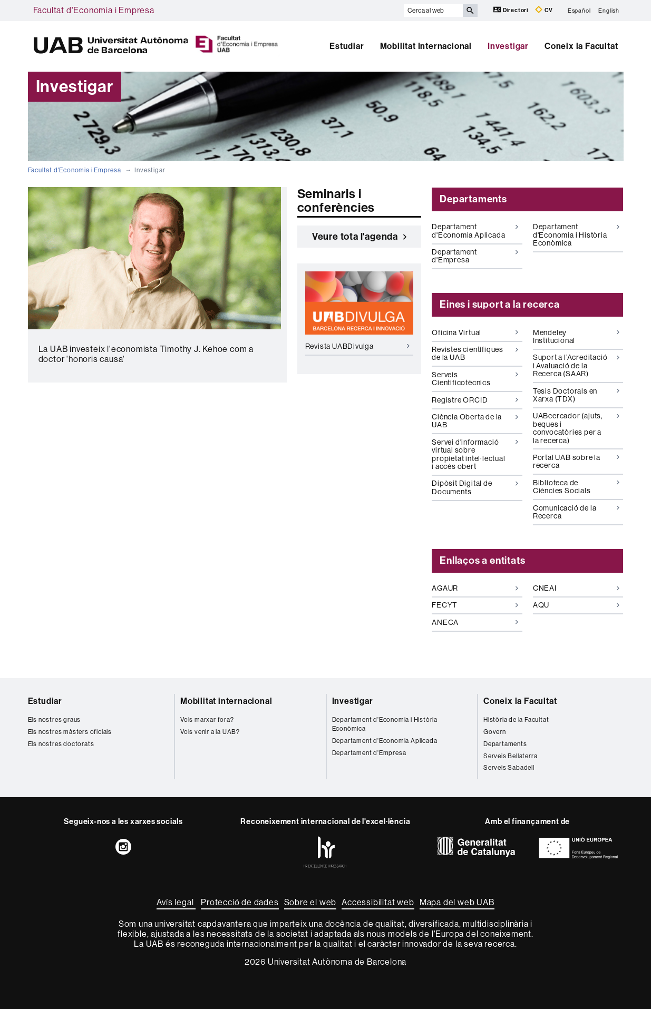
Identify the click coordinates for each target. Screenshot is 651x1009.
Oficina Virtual (475, 332)
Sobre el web (310, 902)
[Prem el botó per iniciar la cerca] (470, 10)
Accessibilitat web (378, 902)
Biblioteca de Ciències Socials (576, 486)
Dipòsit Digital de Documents (475, 487)
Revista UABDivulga (357, 346)
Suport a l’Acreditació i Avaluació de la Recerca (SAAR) (576, 365)
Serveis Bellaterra (510, 756)
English (608, 10)
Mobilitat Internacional (426, 46)
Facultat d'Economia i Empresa (93, 10)
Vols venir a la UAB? (210, 732)
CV (544, 10)
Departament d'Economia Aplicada (475, 230)
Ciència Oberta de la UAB (475, 421)
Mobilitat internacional (226, 701)
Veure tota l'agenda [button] (359, 236)
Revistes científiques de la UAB (475, 353)
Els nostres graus (54, 719)
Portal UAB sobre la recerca (576, 461)
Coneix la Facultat (581, 46)
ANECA (475, 622)
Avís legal (176, 902)
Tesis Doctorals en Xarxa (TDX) (576, 395)
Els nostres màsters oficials (70, 732)
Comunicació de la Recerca (576, 512)
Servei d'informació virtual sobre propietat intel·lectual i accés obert (475, 454)
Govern (494, 732)
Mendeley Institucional (576, 336)
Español (579, 10)
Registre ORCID (475, 400)
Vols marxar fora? (207, 719)
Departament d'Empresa (475, 256)
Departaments (505, 744)
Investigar (508, 46)
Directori (511, 10)
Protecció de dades (239, 902)
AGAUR (475, 588)
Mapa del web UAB (457, 902)
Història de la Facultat (516, 719)
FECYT (475, 605)
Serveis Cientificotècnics (475, 378)
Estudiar (346, 46)
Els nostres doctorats (61, 744)
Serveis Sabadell (509, 767)
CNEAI (576, 588)
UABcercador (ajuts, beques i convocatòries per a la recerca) (576, 428)
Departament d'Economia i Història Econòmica (576, 234)
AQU (576, 605)
